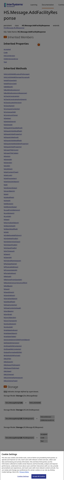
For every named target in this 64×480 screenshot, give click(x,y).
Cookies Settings (23, 478)
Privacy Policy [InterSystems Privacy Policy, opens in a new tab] (24, 474)
